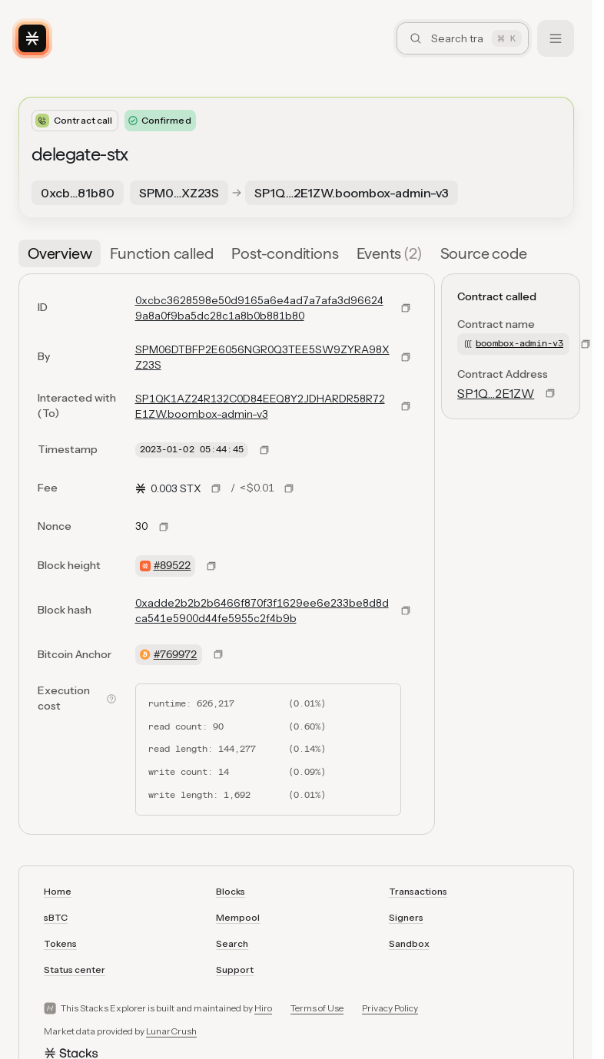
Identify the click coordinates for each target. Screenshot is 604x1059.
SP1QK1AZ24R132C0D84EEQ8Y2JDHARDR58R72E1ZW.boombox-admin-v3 (260, 406)
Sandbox (409, 943)
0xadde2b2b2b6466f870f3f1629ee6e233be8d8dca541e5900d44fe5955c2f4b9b (262, 610)
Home (57, 891)
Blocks (230, 891)
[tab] (59, 253)
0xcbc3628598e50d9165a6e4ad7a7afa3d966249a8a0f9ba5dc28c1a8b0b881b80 (259, 308)
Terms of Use (316, 1008)
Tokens (60, 943)
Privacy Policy (390, 1008)
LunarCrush (171, 1031)
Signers (406, 917)
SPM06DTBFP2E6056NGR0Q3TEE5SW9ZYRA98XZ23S (262, 357)
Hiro (263, 1008)
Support (235, 969)
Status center (74, 969)
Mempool (238, 917)
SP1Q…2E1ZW (495, 393)
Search (232, 943)
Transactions (418, 891)
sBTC (56, 917)
